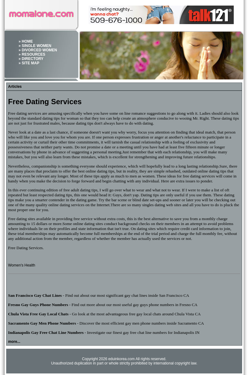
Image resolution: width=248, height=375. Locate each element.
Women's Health (21, 265)
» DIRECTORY (31, 59)
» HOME (26, 41)
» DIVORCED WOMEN (38, 50)
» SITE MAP (29, 63)
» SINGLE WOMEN (35, 46)
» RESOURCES (32, 54)
